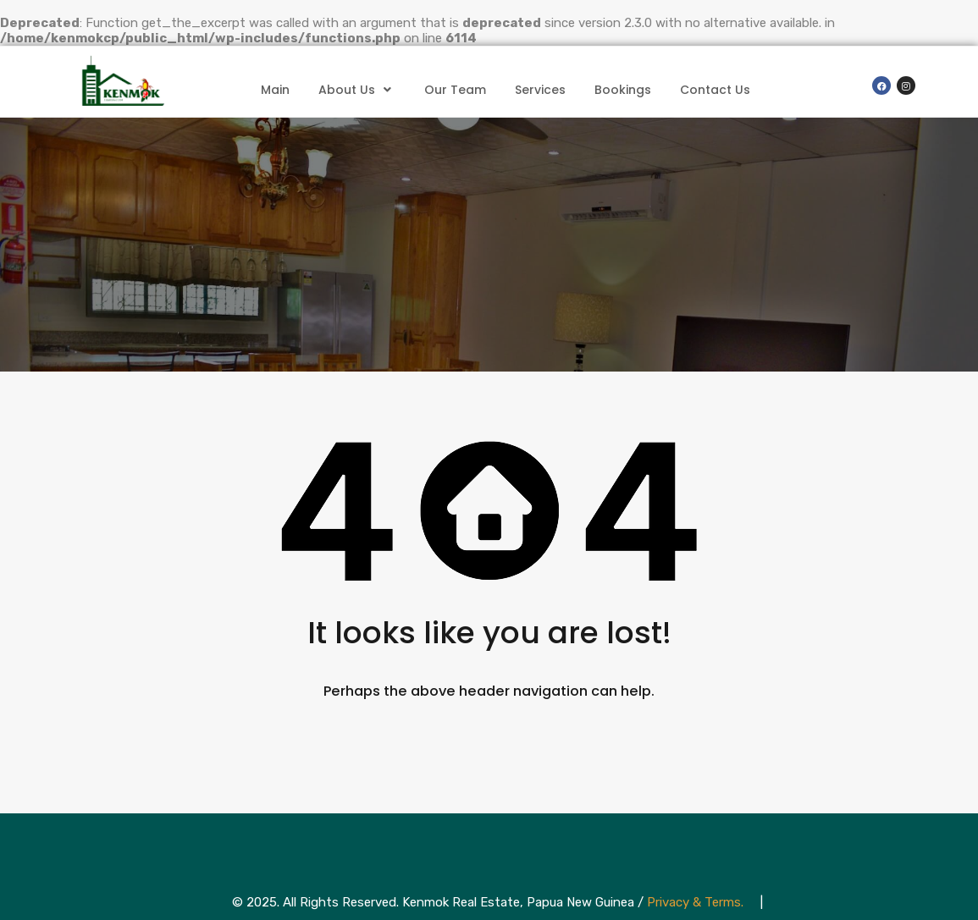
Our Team (455, 89)
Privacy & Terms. (695, 902)
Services (540, 89)
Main (275, 89)
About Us (356, 89)
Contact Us (715, 89)
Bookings (622, 89)
